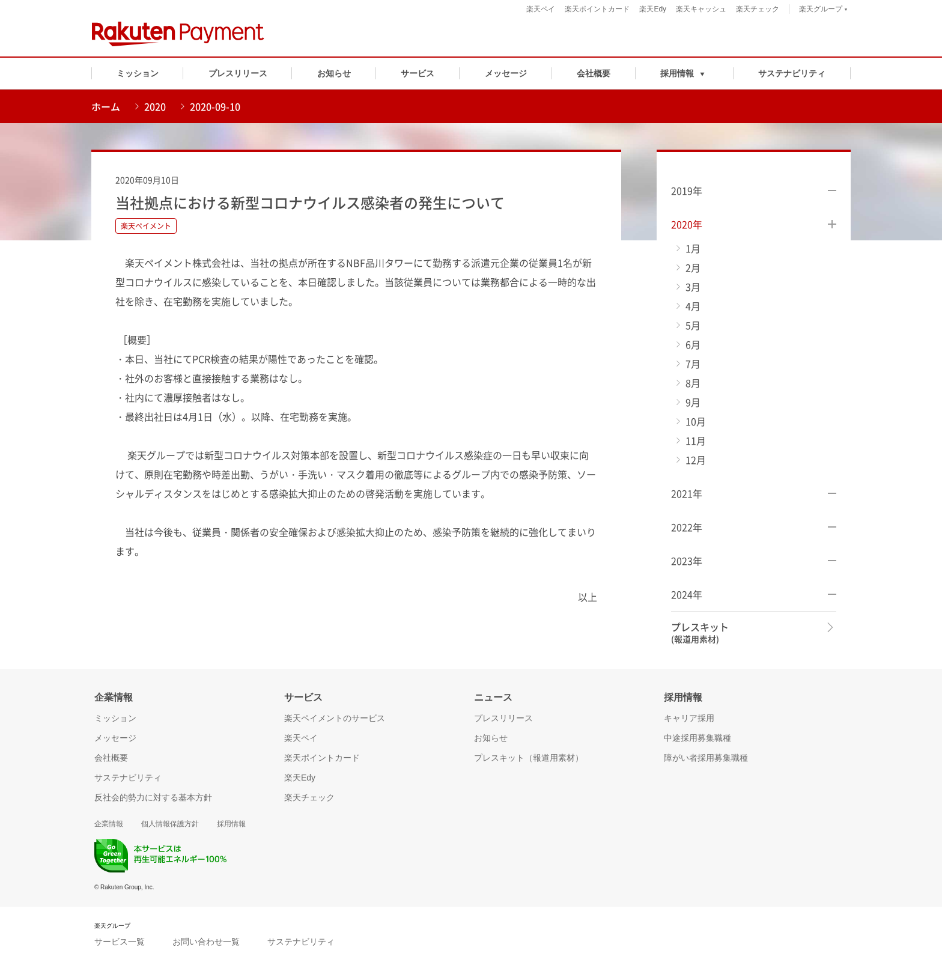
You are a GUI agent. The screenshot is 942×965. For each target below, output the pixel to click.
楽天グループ (823, 10)
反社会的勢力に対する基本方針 (153, 797)
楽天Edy (652, 9)
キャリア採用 (689, 718)
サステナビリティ (791, 73)
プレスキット (700, 633)
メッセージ (506, 73)
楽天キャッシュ (701, 9)
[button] (685, 73)
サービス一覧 (119, 941)
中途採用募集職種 (697, 738)
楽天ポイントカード (597, 9)
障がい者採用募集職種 (706, 758)
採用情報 (231, 824)
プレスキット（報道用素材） (528, 758)
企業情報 (108, 824)
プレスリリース (237, 73)
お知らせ (334, 73)
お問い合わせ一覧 (206, 941)
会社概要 (593, 73)
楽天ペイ (540, 9)
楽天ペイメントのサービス (334, 718)
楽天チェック (757, 9)
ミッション (138, 73)
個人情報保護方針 (170, 824)
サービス (417, 73)
